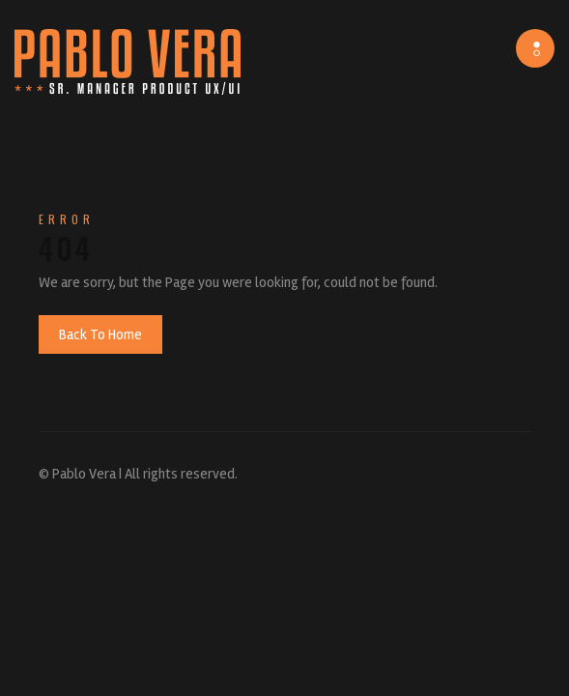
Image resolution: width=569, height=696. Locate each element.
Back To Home (100, 334)
